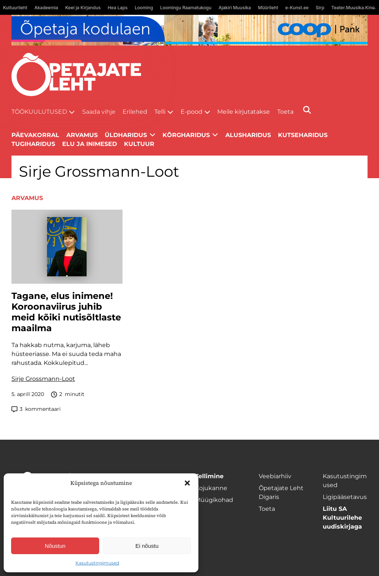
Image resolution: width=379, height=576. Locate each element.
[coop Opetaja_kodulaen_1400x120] (189, 30)
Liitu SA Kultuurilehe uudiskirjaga (342, 517)
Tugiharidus (33, 143)
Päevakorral (35, 135)
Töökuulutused (39, 111)
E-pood (191, 111)
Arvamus (82, 135)
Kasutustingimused (97, 563)
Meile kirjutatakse (243, 111)
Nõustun (55, 546)
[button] (187, 483)
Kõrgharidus (186, 135)
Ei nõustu (147, 546)
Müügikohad (214, 499)
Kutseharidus (303, 135)
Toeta (285, 111)
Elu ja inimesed (89, 143)
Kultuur (139, 143)
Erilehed (135, 111)
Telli (159, 111)
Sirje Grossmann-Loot (43, 378)
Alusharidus (248, 135)
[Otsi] (307, 109)
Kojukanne (211, 488)
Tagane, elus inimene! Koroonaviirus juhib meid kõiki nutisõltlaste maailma (66, 312)
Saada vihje (98, 111)
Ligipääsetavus (345, 496)
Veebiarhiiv (275, 476)
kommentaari (36, 409)
